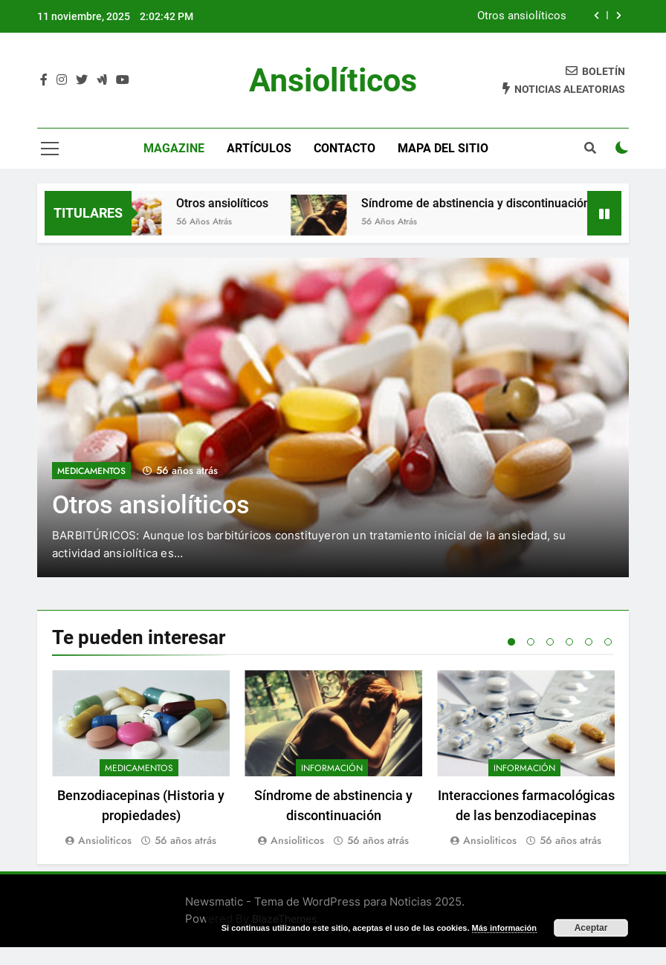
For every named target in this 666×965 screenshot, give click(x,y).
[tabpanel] (141, 759)
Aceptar (591, 928)
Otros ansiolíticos (521, 16)
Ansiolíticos (333, 80)
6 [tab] (608, 642)
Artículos (259, 148)
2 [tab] (530, 642)
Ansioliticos (105, 840)
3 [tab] (550, 642)
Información (332, 768)
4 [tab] (569, 642)
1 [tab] (511, 642)
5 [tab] (588, 642)
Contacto (344, 148)
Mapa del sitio (443, 148)
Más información (504, 927)
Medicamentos (91, 471)
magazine (173, 148)
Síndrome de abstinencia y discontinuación (495, 203)
